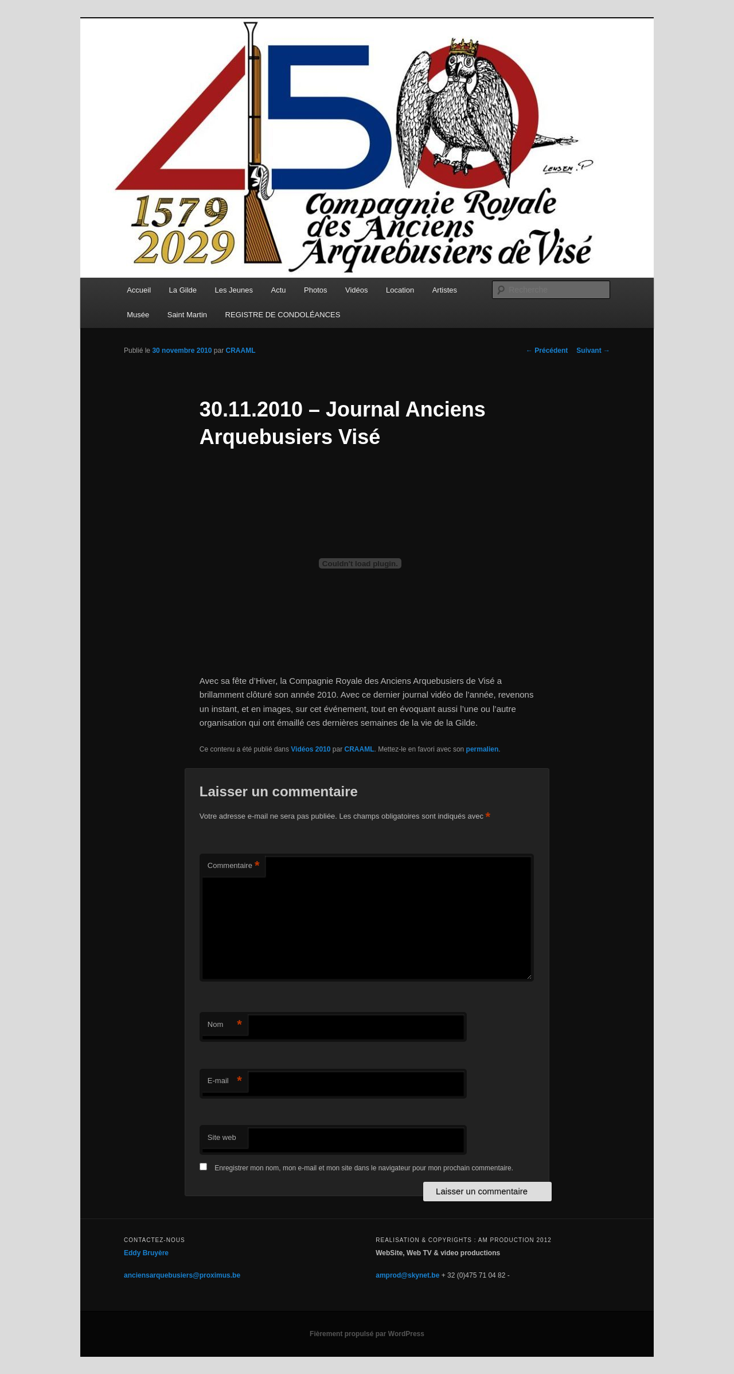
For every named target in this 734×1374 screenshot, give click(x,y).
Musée (138, 314)
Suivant (593, 351)
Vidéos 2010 (310, 749)
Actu (278, 290)
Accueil (139, 290)
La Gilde (183, 290)
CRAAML (240, 351)
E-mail (225, 1081)
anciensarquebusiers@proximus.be (182, 1275)
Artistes (444, 290)
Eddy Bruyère (146, 1253)
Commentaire (234, 866)
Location (400, 290)
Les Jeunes (234, 290)
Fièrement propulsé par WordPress (367, 1334)
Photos (315, 290)
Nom (225, 1025)
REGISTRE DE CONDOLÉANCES (283, 314)
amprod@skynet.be (407, 1275)
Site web (222, 1137)
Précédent (547, 351)
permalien (482, 749)
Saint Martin (187, 314)
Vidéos (356, 290)
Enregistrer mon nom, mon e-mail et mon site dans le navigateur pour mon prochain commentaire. (363, 1168)
